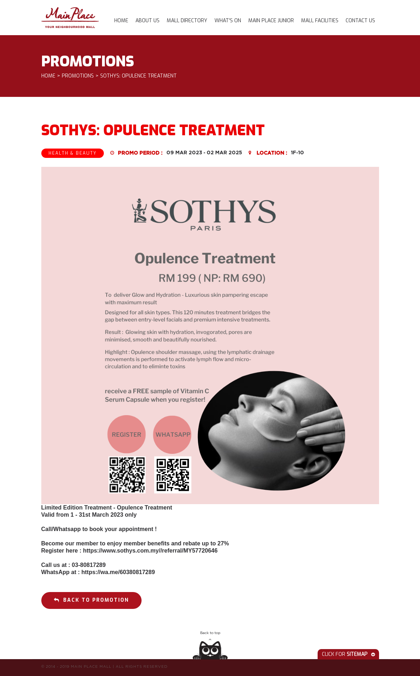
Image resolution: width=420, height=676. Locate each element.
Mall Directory (187, 20)
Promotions (78, 76)
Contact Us (360, 20)
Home (121, 20)
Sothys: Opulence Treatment (138, 76)
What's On (227, 20)
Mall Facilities (319, 20)
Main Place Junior (271, 20)
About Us (147, 20)
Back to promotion (91, 600)
